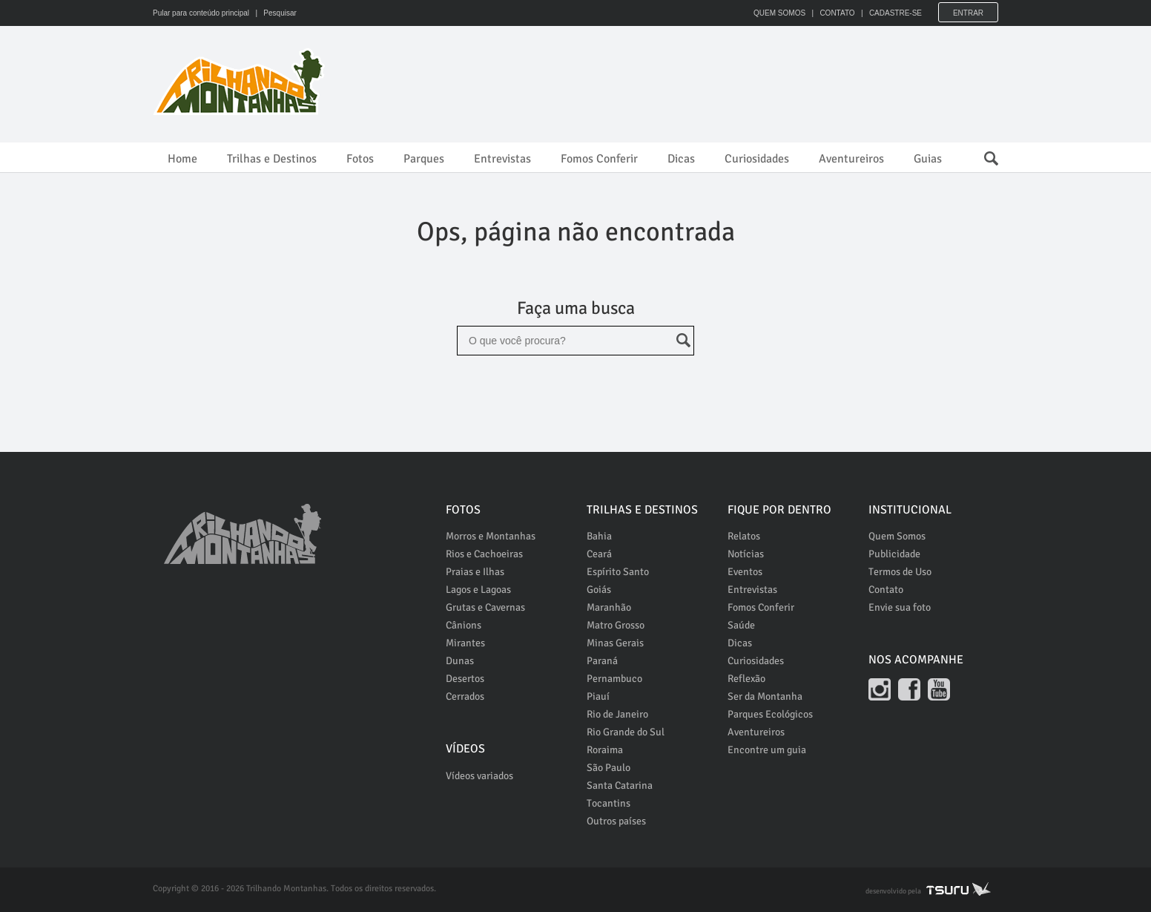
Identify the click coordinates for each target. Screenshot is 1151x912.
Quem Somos (897, 536)
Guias (928, 158)
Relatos (744, 536)
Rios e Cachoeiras (484, 554)
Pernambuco (614, 678)
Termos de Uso (899, 571)
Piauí (598, 696)
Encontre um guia (767, 750)
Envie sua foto (899, 607)
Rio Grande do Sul (625, 732)
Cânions (463, 625)
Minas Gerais (615, 643)
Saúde (741, 625)
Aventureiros (851, 158)
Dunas (460, 661)
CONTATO (836, 13)
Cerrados (465, 696)
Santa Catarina (620, 785)
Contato (885, 589)
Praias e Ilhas (475, 571)
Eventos (745, 571)
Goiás (599, 589)
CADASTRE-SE (895, 13)
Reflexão (746, 678)
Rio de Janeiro (617, 714)
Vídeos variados (479, 776)
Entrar (968, 13)
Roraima (605, 750)
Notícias (746, 554)
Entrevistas (502, 158)
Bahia (599, 536)
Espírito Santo (618, 571)
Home (182, 158)
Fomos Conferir (599, 158)
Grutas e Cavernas (485, 607)
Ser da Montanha (765, 696)
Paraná (602, 661)
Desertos (465, 678)
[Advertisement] (728, 81)
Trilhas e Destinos (272, 158)
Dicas (681, 158)
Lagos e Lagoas (478, 589)
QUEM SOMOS (779, 13)
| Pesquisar (274, 13)
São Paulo (608, 767)
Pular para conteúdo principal (201, 13)
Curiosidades (757, 158)
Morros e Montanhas (490, 536)
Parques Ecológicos (770, 714)
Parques (423, 158)
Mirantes (465, 643)
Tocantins (608, 803)
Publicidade (894, 554)
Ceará (599, 554)
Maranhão (609, 607)
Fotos (360, 158)
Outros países (616, 821)
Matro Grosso (615, 625)
